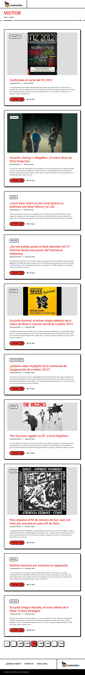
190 (47, 643)
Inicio (6, 17)
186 (20, 643)
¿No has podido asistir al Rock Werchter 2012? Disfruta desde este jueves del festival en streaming (40, 250)
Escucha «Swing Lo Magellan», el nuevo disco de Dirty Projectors (41, 159)
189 (40, 643)
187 (27, 643)
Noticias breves (16, 360)
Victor (32, 83)
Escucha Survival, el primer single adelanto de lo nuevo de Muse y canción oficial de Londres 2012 (41, 322)
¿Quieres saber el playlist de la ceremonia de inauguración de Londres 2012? (38, 368)
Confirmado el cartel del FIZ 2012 (31, 80)
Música (13, 197)
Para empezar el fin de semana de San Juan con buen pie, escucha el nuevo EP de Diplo (40, 522)
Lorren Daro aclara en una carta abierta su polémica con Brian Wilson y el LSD (37, 205)
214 (61, 643)
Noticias (14, 117)
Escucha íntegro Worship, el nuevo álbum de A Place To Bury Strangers (39, 609)
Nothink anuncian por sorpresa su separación (39, 565)
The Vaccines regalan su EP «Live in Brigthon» (39, 436)
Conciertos (15, 37)
